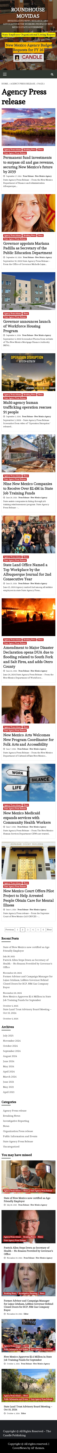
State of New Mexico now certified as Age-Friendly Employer (26, 949)
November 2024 (12, 1040)
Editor (26, 1314)
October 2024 (10, 1045)
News (40, 150)
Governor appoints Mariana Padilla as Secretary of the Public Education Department (27, 248)
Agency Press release (12, 150)
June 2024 (8, 1061)
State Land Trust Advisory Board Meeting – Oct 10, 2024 (27, 1011)
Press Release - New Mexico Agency (37, 176)
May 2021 (8, 1087)
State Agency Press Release (15, 153)
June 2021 (8, 1081)
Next (49, 929)
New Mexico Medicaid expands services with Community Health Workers (27, 818)
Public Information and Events (20, 1136)
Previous (9, 929)
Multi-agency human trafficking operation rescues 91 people (27, 407)
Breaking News (29, 150)
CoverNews (19, 1448)
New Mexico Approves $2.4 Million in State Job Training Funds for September (27, 998)
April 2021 (8, 1092)
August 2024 (10, 1056)
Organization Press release (18, 1131)
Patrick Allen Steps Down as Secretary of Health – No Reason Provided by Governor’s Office (27, 964)
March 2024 (10, 1076)
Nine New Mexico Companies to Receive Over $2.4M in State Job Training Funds (28, 488)
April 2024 (9, 1071)
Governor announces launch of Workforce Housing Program (27, 326)
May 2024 (8, 1066)
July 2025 (8, 1035)
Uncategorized (11, 1146)
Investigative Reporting (16, 1120)
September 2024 (12, 1051)
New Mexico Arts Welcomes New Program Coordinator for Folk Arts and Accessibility (28, 740)
